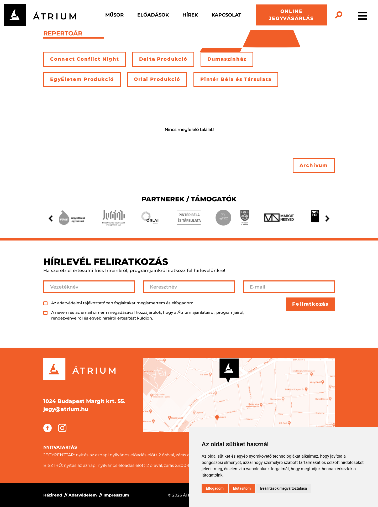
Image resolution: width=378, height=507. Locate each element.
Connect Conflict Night (84, 59)
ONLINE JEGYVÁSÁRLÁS (291, 14)
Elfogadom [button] (215, 488)
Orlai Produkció (157, 79)
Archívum (314, 165)
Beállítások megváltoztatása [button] (283, 488)
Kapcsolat (226, 15)
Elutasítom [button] (242, 488)
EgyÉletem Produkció (82, 79)
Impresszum (116, 495)
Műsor (114, 15)
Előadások (153, 15)
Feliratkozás (310, 304)
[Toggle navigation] (362, 15)
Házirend (52, 495)
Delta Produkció (163, 59)
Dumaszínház (227, 59)
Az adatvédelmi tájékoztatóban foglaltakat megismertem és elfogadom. (122, 302)
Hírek (190, 15)
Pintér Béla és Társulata (235, 79)
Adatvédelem (83, 495)
